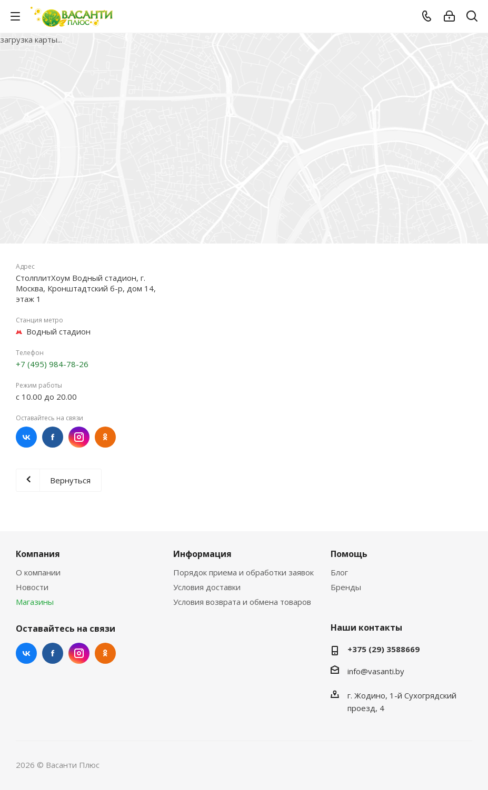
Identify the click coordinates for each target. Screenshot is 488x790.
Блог (339, 572)
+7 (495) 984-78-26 (52, 364)
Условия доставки (207, 587)
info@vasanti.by (375, 671)
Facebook (52, 437)
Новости (32, 587)
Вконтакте (26, 437)
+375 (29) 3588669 (383, 649)
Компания (38, 554)
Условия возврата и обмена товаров (242, 601)
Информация (202, 554)
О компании (38, 572)
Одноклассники (105, 437)
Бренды (346, 587)
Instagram (78, 437)
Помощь (349, 554)
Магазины (35, 601)
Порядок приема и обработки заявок (243, 572)
